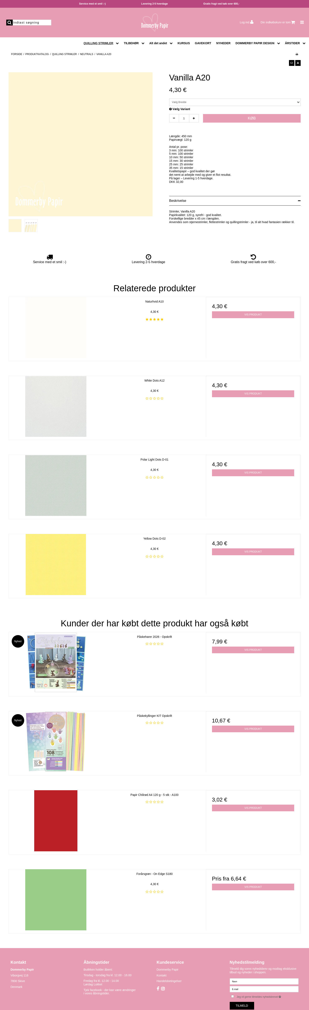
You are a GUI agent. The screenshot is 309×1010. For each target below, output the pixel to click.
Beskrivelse (177, 200)
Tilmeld (242, 1005)
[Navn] (264, 981)
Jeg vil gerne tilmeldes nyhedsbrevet (267, 996)
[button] (291, 63)
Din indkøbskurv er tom (278, 22)
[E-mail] (264, 988)
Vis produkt (253, 314)
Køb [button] (252, 118)
